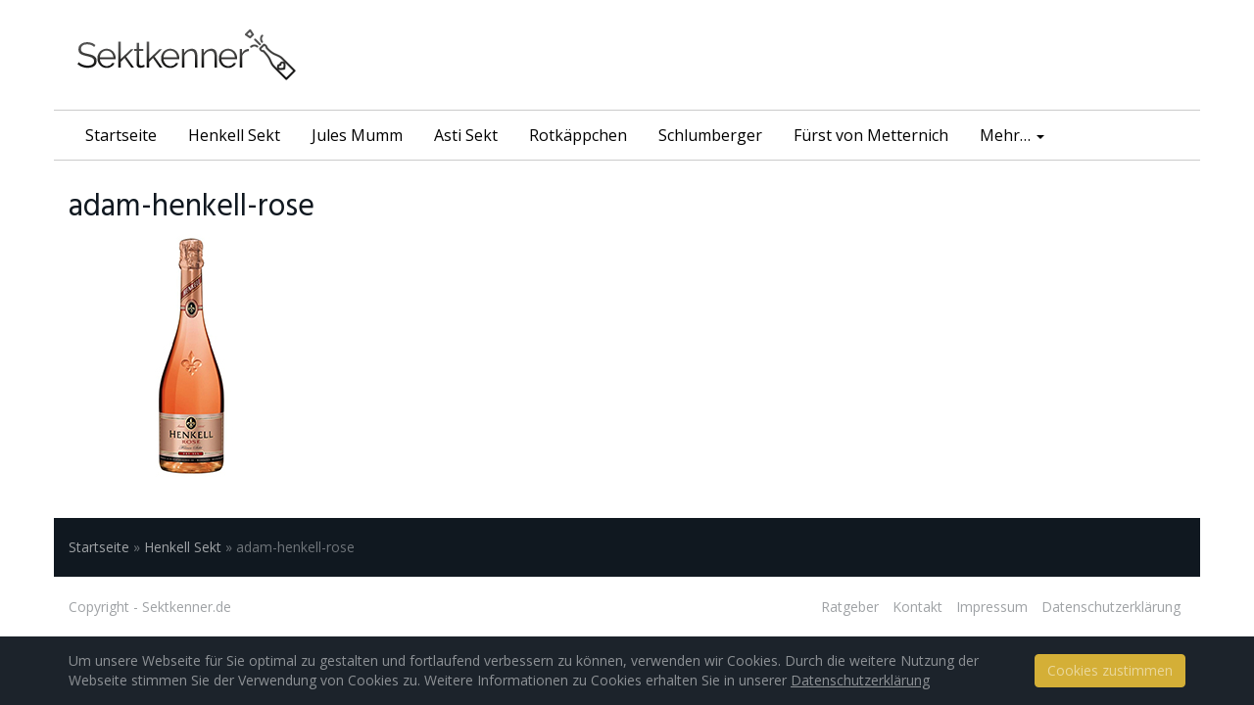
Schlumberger (710, 135)
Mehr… (1012, 135)
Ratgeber (850, 606)
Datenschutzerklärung (1111, 606)
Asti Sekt (466, 135)
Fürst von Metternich (871, 135)
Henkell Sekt (234, 135)
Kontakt (917, 606)
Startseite (121, 135)
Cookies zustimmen (1110, 670)
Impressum (992, 606)
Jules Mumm (357, 135)
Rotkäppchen (578, 135)
